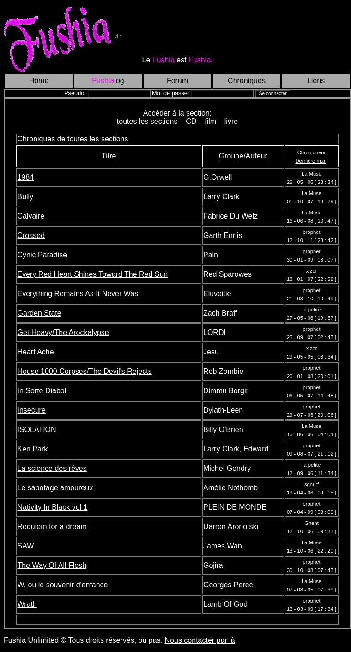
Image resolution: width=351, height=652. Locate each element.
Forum (177, 81)
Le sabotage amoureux (55, 488)
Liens (316, 81)
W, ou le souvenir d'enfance (62, 585)
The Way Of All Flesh (51, 565)
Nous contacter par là (200, 640)
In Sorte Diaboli (42, 391)
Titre (109, 156)
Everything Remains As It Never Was (77, 294)
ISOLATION (36, 429)
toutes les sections (147, 121)
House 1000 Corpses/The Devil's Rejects (84, 371)
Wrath (26, 604)
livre (231, 121)
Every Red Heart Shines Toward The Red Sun (92, 274)
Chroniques (247, 81)
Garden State (39, 313)
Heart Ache (35, 352)
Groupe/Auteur (243, 156)
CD (191, 121)
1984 (25, 177)
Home (39, 81)
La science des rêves (51, 468)
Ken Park (32, 449)
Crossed (31, 235)
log (108, 81)
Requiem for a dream (51, 526)
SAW (25, 546)
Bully (25, 197)
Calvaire (30, 216)
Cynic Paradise (42, 255)
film (210, 121)
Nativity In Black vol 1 (52, 507)
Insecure (31, 410)
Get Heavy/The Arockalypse (63, 332)
